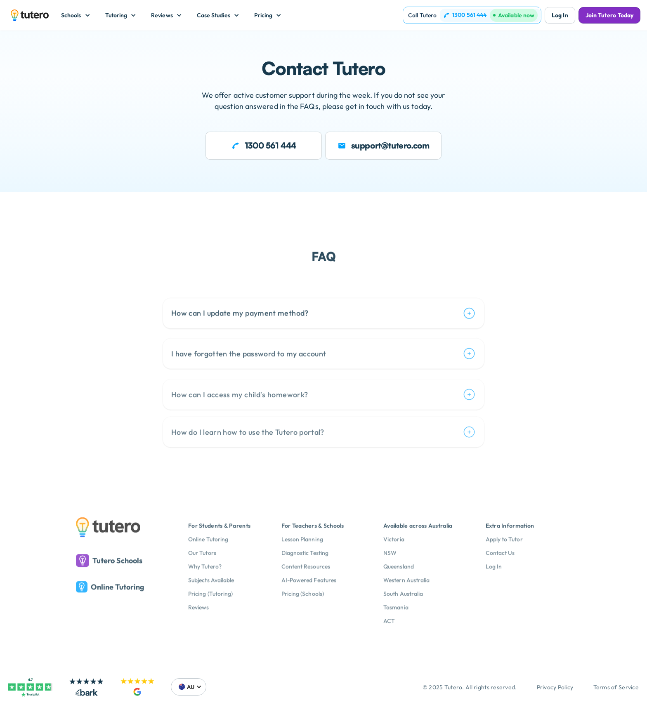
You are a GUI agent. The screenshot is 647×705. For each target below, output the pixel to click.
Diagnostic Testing (304, 567)
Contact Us (500, 567)
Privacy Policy (555, 687)
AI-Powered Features (309, 595)
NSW (390, 567)
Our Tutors (202, 567)
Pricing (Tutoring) (210, 608)
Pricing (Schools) (302, 608)
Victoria (393, 554)
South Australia (403, 608)
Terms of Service (616, 687)
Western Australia (406, 595)
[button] (76, 15)
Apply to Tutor (504, 554)
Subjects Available (211, 595)
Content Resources (305, 581)
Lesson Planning (302, 554)
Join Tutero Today (609, 15)
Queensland (398, 581)
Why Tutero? (205, 581)
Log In (560, 15)
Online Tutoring (208, 554)
